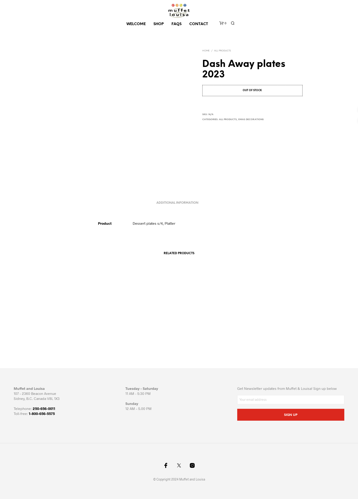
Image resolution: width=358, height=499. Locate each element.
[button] (222, 23)
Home (206, 51)
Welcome (136, 24)
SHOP (158, 24)
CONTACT (198, 24)
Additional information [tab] (177, 202)
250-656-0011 (44, 408)
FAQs (176, 24)
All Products (222, 51)
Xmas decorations (251, 119)
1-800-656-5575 (42, 413)
